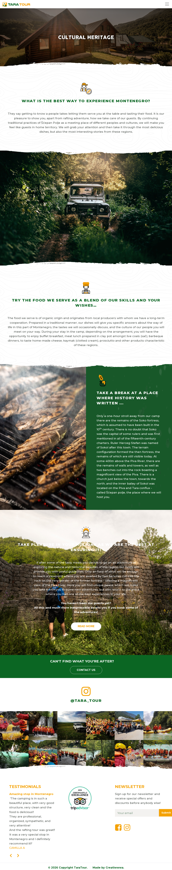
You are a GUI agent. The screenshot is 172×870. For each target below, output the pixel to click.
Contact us (86, 670)
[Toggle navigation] (167, 4)
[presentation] (10, 856)
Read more (86, 626)
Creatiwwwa (114, 867)
